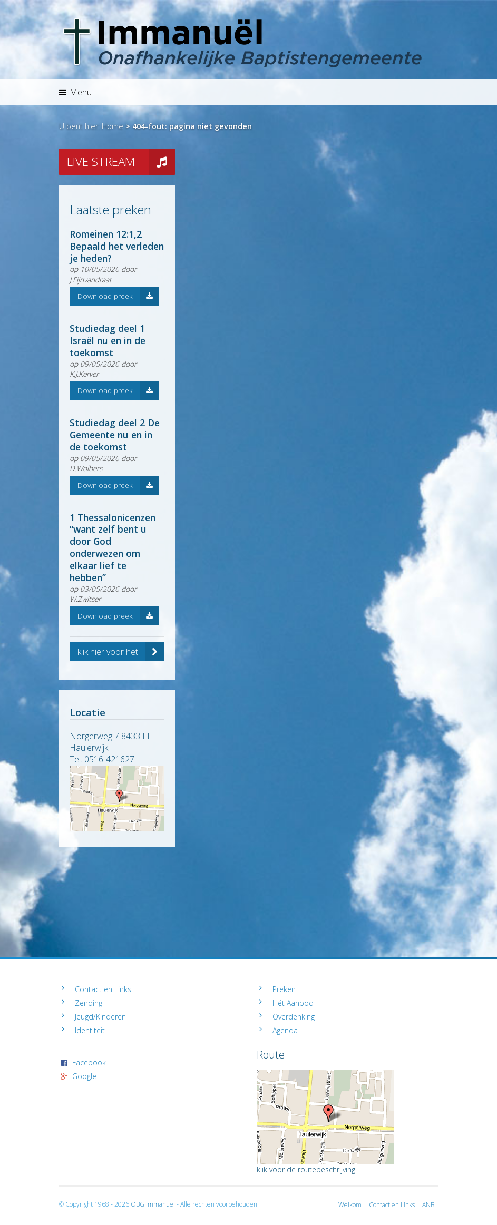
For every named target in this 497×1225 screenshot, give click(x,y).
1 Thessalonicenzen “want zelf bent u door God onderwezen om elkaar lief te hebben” (112, 547)
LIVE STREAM (121, 162)
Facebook (89, 1062)
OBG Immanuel (153, 1204)
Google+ (86, 1076)
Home (112, 126)
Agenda (285, 1030)
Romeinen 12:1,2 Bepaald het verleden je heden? (117, 246)
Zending (88, 1003)
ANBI (429, 1204)
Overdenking (293, 1017)
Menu (75, 92)
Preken (284, 989)
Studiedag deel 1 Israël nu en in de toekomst (107, 340)
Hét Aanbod (293, 1003)
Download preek (118, 296)
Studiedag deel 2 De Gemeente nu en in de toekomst (115, 434)
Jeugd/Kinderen (100, 1017)
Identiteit (90, 1030)
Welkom (350, 1204)
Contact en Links (103, 989)
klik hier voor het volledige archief (120, 651)
